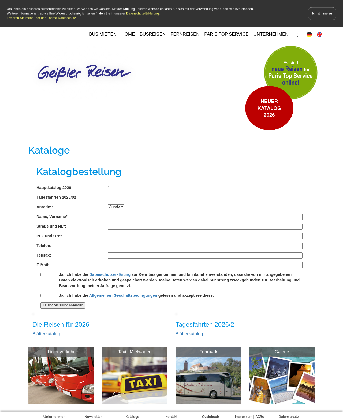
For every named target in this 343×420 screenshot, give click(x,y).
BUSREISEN (153, 33)
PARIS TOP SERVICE (226, 33)
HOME (128, 33)
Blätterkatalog (46, 333)
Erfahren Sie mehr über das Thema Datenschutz (41, 17)
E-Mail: (42, 264)
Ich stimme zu (322, 12)
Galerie (282, 350)
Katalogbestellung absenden (63, 304)
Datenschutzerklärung (110, 273)
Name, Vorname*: (52, 216)
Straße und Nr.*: (51, 225)
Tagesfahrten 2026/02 (56, 196)
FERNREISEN (184, 33)
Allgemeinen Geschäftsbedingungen (123, 294)
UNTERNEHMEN (271, 33)
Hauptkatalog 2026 (53, 187)
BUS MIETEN (103, 33)
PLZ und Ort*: (49, 235)
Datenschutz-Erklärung (142, 12)
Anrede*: (44, 206)
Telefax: (43, 254)
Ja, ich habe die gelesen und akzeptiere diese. (136, 294)
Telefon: (43, 244)
